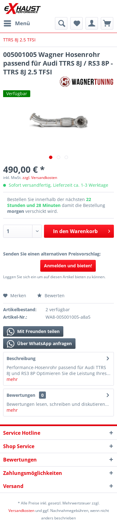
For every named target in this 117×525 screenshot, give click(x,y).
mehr (12, 379)
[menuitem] (16, 23)
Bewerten (51, 295)
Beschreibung (21, 358)
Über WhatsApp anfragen (39, 344)
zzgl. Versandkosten (39, 177)
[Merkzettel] (76, 23)
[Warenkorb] (107, 23)
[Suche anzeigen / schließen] (61, 23)
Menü (17, 22)
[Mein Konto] (91, 23)
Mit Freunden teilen (33, 331)
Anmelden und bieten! (68, 266)
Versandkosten (21, 510)
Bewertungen (21, 395)
